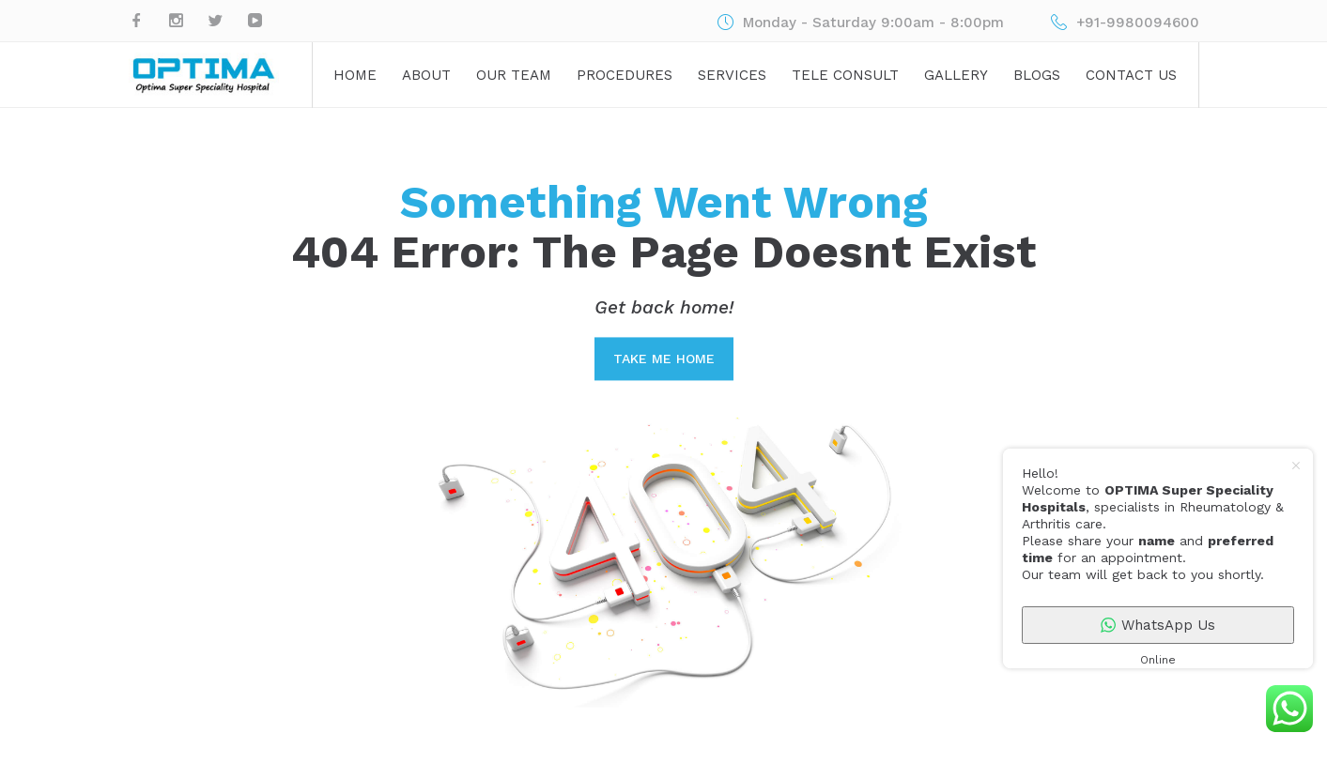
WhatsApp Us (1158, 625)
